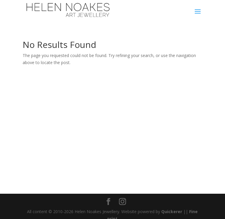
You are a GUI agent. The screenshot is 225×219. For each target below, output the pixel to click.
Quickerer (171, 211)
